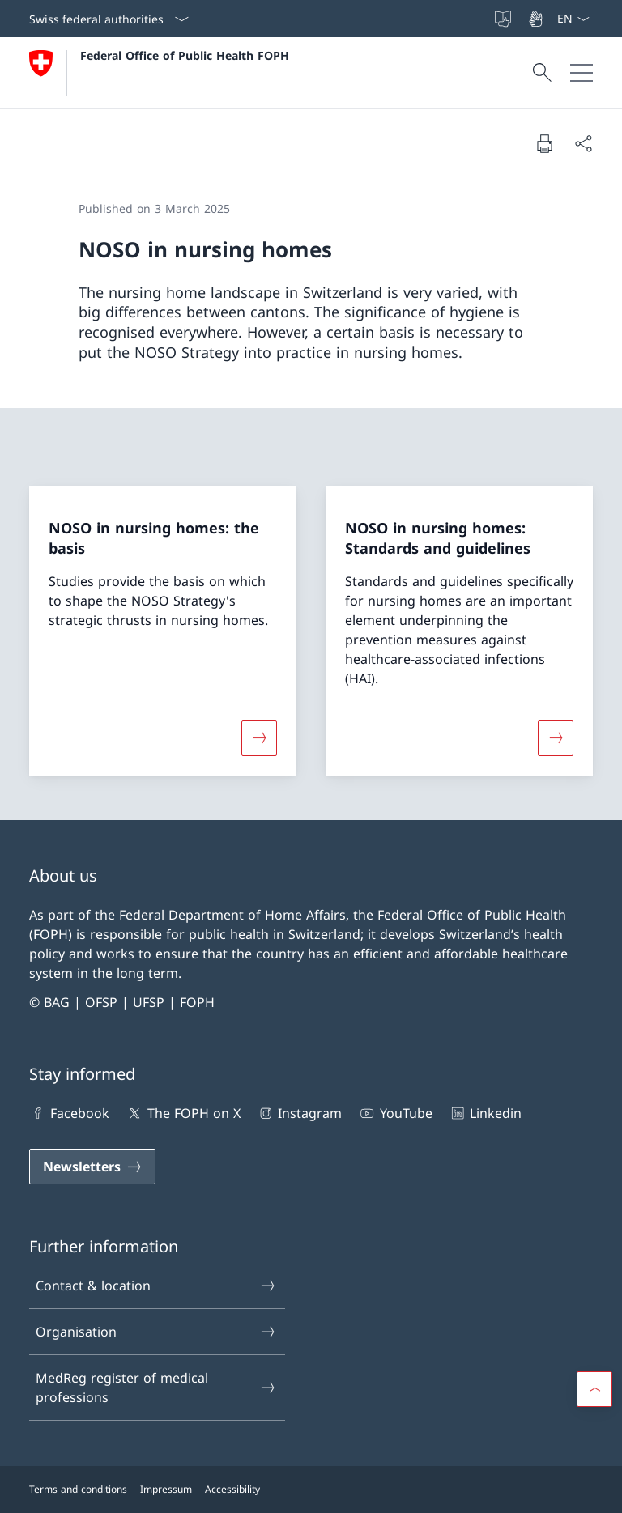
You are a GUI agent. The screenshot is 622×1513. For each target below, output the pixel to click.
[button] (594, 1389)
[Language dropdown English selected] (573, 18)
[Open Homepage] (159, 73)
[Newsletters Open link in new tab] (92, 1166)
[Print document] (544, 143)
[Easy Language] (504, 18)
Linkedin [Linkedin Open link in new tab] (485, 1113)
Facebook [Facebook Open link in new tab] (69, 1113)
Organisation (156, 1331)
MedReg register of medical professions (156, 1387)
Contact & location (156, 1285)
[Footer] (311, 1489)
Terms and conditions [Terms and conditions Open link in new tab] (78, 1489)
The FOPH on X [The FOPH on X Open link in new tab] (183, 1113)
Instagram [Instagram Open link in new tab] (299, 1113)
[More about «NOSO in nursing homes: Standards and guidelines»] (555, 737)
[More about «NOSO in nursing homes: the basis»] (259, 737)
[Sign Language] (537, 18)
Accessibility (232, 1489)
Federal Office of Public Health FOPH (184, 55)
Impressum (166, 1489)
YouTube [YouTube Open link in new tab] (395, 1113)
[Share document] (583, 143)
